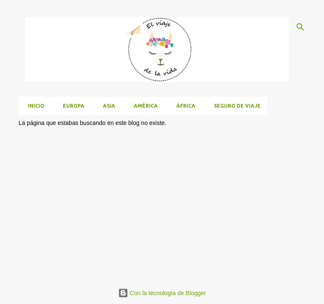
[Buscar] (300, 27)
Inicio (33, 106)
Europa (71, 106)
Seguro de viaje (234, 106)
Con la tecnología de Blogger (162, 293)
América (143, 106)
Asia (106, 106)
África (183, 106)
